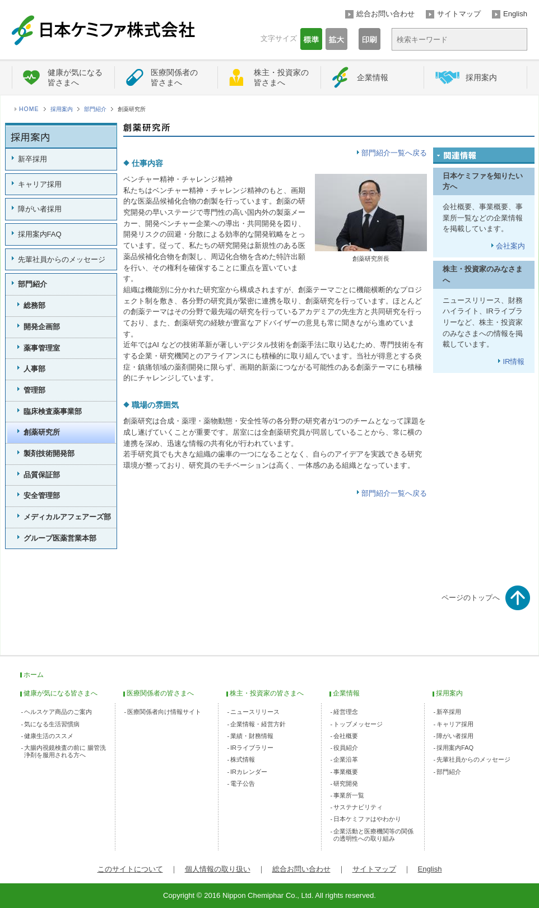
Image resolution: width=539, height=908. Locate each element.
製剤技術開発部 (49, 453)
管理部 (34, 390)
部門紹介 (95, 109)
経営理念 (345, 711)
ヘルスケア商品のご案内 (58, 711)
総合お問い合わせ (385, 14)
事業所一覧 (348, 795)
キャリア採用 (40, 184)
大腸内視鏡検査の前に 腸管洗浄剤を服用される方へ (65, 751)
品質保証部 (42, 475)
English (515, 14)
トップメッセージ (358, 724)
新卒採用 (32, 159)
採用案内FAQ (40, 234)
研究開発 (345, 783)
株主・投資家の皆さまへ (281, 77)
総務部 (34, 305)
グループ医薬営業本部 (60, 538)
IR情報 (513, 361)
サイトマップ (459, 14)
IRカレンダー (248, 771)
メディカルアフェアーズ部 (67, 517)
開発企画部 (42, 326)
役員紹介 (345, 747)
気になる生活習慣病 (52, 724)
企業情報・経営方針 (258, 724)
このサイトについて (130, 869)
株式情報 (242, 759)
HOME (29, 109)
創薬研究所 (42, 432)
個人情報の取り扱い (217, 869)
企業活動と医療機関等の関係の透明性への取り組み (373, 835)
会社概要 (345, 735)
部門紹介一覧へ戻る (394, 153)
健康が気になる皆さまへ (75, 77)
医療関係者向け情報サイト (164, 711)
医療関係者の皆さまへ (174, 77)
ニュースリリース (255, 711)
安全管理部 (42, 495)
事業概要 (345, 771)
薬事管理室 (42, 348)
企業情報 (372, 77)
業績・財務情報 (251, 735)
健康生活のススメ (48, 735)
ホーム (34, 675)
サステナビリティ (358, 807)
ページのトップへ (471, 597)
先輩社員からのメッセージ (61, 259)
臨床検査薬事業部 (53, 411)
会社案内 (510, 246)
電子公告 (242, 783)
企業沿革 (345, 759)
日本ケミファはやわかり (367, 818)
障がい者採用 (40, 209)
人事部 (34, 369)
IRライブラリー (251, 747)
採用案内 (481, 77)
